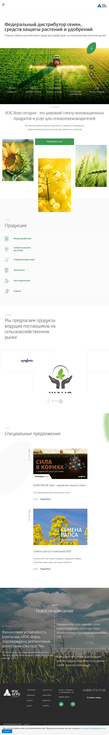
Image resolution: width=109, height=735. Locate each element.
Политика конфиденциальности (30, 723)
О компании (31, 688)
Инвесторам (47, 693)
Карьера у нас (47, 688)
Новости (30, 698)
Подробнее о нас (55, 143)
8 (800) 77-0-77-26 (94, 688)
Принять (7, 731)
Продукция (31, 693)
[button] (60, 399)
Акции (29, 704)
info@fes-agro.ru (64, 695)
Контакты (46, 704)
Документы (46, 698)
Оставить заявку (94, 696)
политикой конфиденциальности (93, 728)
